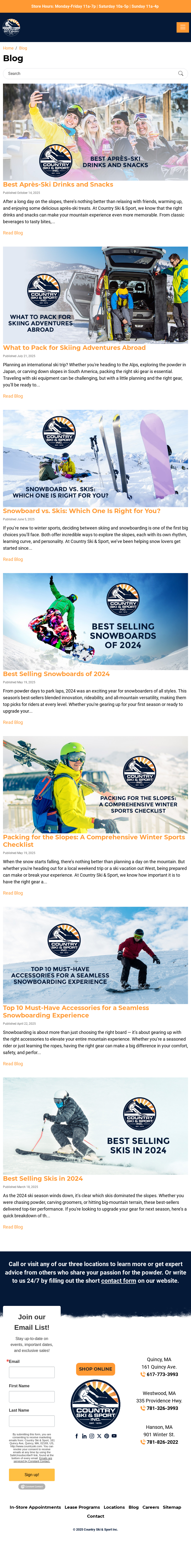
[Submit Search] (181, 74)
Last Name (19, 1410)
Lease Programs (82, 1507)
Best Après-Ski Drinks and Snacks (58, 184)
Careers (151, 1507)
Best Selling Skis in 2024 (43, 1178)
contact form (118, 1280)
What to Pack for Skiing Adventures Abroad (74, 347)
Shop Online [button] (95, 1369)
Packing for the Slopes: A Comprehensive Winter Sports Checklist (94, 840)
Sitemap (172, 1507)
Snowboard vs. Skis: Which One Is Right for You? (82, 511)
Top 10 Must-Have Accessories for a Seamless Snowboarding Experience (76, 1011)
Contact (95, 1516)
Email (14, 1362)
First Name (19, 1386)
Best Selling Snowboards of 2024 (56, 674)
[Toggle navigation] (183, 27)
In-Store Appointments (35, 1507)
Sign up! (32, 1475)
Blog (134, 1507)
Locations (114, 1507)
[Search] (91, 73)
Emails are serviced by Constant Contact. (33, 1460)
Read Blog (13, 232)
